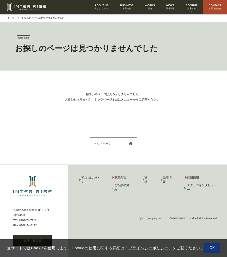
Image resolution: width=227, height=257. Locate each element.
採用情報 (193, 177)
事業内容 (120, 177)
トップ (10, 17)
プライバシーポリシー (149, 218)
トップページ (102, 143)
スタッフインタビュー (200, 187)
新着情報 (167, 179)
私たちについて (90, 179)
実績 (146, 179)
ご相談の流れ (121, 187)
